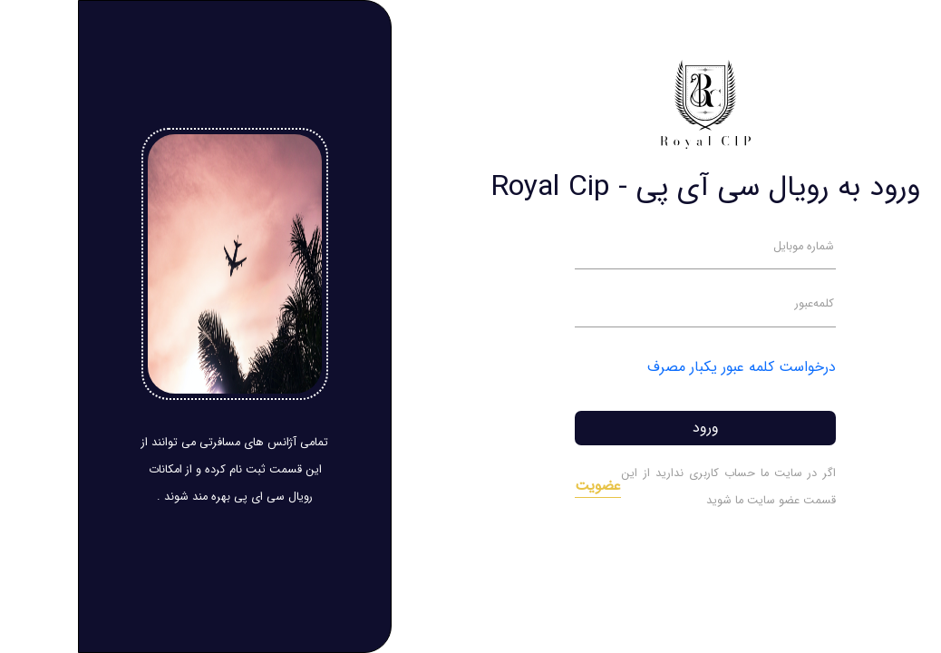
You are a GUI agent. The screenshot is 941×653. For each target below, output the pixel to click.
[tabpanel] (627, 336)
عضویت (520, 486)
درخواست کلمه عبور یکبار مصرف (663, 367)
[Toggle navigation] (897, 30)
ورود (628, 427)
